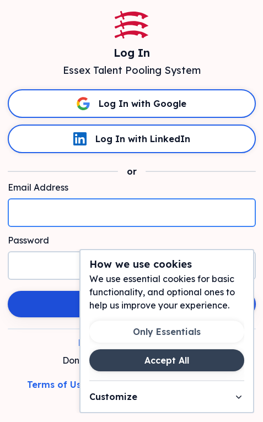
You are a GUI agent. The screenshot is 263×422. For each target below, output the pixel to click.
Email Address (38, 187)
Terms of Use (57, 384)
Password (28, 240)
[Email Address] (132, 212)
